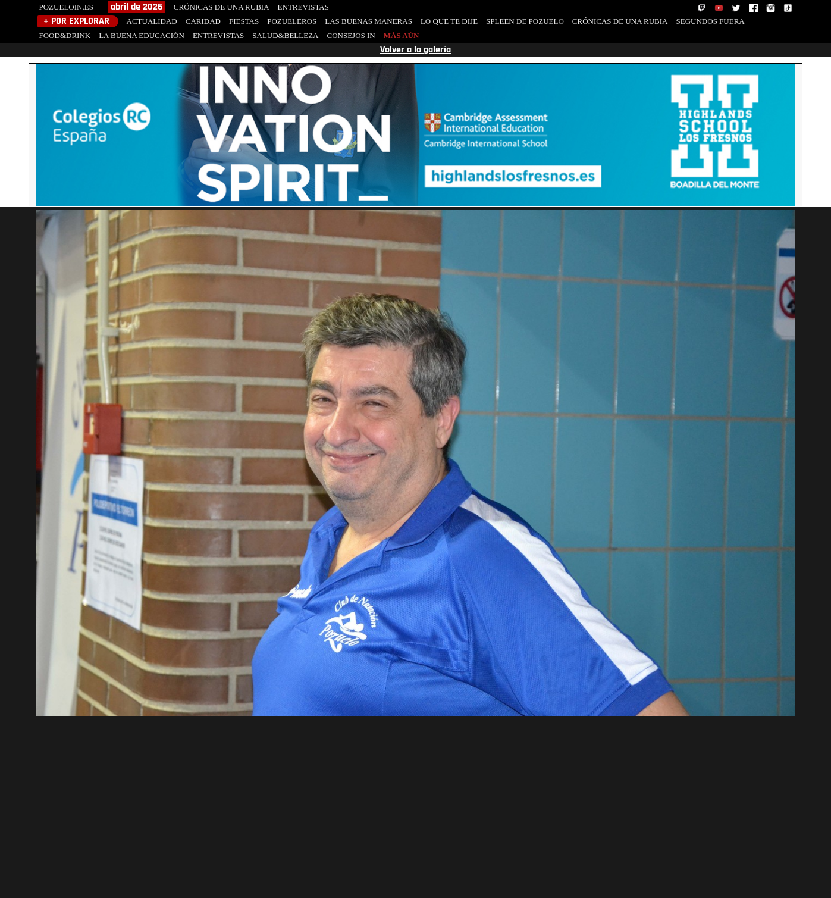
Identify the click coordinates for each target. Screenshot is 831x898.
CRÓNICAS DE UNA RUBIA (221, 6)
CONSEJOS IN (351, 35)
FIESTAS (244, 21)
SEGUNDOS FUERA (710, 21)
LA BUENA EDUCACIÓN (141, 35)
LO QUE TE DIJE (449, 21)
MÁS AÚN (401, 35)
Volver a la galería (415, 50)
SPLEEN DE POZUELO (525, 21)
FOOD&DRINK (65, 35)
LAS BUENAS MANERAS (368, 21)
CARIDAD (203, 21)
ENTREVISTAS (303, 6)
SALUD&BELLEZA (285, 35)
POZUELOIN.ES (66, 6)
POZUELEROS (291, 21)
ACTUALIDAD (152, 21)
